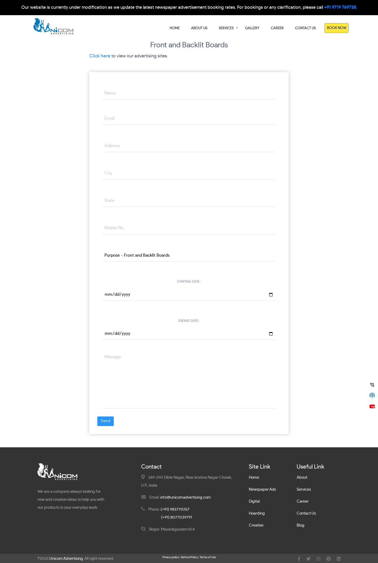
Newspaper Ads (262, 490)
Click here (99, 56)
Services (226, 28)
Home (175, 28)
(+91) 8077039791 (176, 518)
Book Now (336, 28)
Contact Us (305, 28)
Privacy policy (170, 557)
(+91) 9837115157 (175, 510)
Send (105, 421)
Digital (254, 502)
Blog (300, 526)
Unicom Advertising (66, 559)
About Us (199, 28)
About (302, 478)
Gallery (252, 28)
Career (277, 28)
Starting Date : (189, 281)
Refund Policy (189, 557)
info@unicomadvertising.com (185, 498)
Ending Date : (189, 321)
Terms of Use (208, 557)
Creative (256, 526)
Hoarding (257, 514)
